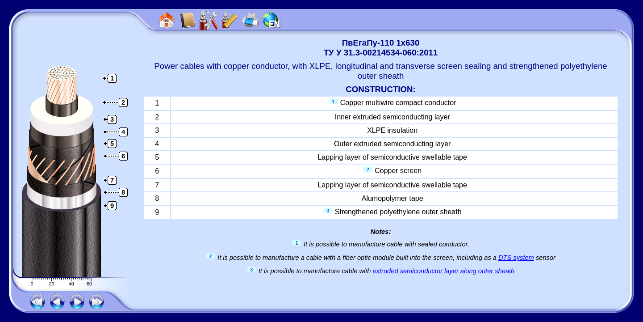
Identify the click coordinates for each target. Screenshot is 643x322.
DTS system (516, 257)
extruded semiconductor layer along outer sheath (444, 271)
